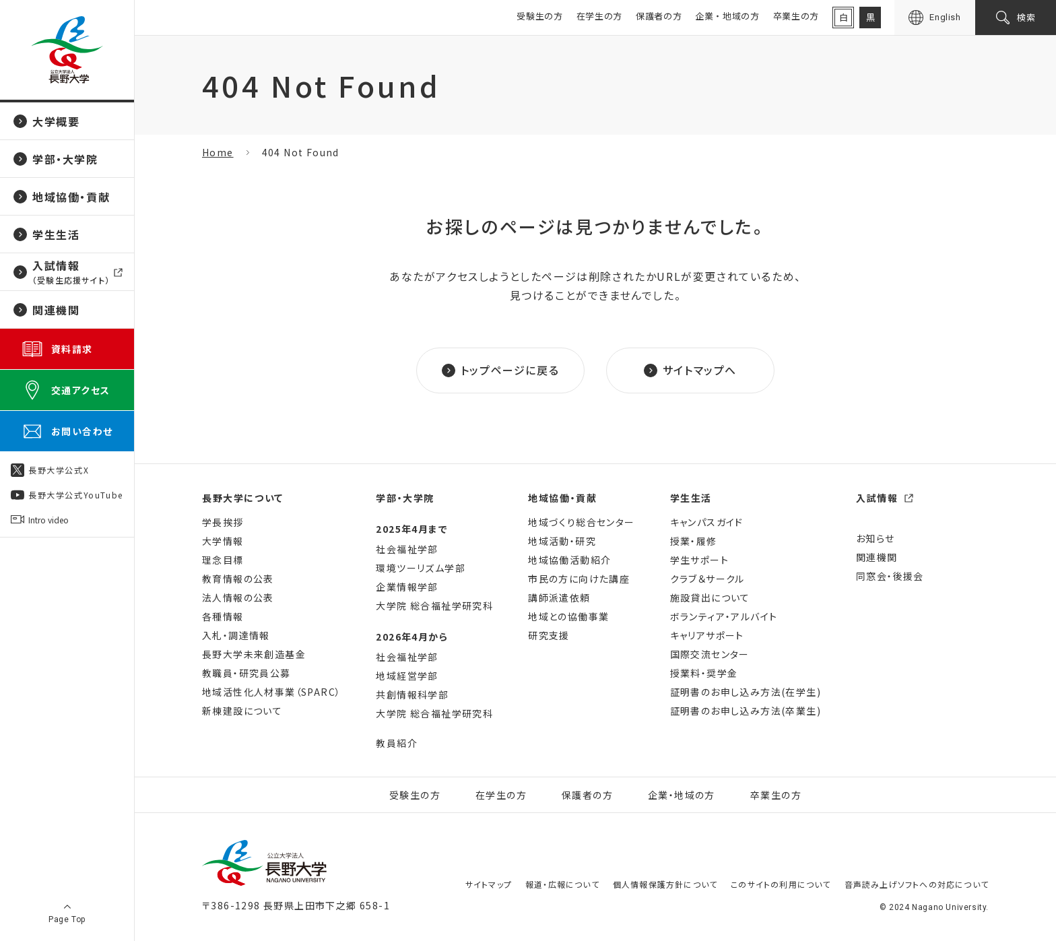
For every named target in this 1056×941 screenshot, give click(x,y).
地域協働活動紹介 (569, 559)
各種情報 (223, 616)
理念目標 (223, 559)
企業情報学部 (407, 586)
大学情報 (223, 541)
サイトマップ (488, 884)
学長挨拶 (223, 522)
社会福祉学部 (407, 549)
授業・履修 (693, 541)
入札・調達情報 (236, 635)
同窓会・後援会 (890, 576)
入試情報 (877, 498)
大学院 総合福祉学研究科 (434, 605)
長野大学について (243, 498)
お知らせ (875, 538)
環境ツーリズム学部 (420, 568)
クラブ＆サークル (707, 578)
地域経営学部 (407, 675)
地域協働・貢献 (562, 498)
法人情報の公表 (238, 597)
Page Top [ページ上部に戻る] (67, 919)
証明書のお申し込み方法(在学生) (745, 692)
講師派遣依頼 (559, 597)
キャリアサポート (707, 635)
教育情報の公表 (238, 578)
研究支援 (549, 635)
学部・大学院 (405, 498)
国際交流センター (710, 654)
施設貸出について (710, 597)
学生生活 (691, 498)
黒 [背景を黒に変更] (870, 17)
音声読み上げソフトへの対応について (917, 884)
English (945, 17)
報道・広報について (562, 884)
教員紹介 (397, 743)
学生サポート (699, 559)
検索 (1026, 17)
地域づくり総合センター (581, 522)
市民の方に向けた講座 (579, 578)
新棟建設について (242, 710)
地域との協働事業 (568, 616)
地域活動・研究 (562, 541)
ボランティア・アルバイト (724, 616)
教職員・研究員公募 (246, 673)
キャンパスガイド (707, 522)
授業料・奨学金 (704, 673)
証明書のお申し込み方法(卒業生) (745, 710)
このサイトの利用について (780, 884)
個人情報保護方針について (665, 884)
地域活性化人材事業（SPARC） (271, 692)
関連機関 (877, 557)
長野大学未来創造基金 (254, 654)
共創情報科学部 (412, 694)
